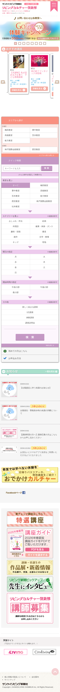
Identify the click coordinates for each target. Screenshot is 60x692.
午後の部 (44, 287)
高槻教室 (8, 135)
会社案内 (35, 677)
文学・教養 (44, 237)
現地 (44, 242)
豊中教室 (36, 130)
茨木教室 (36, 135)
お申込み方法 (14, 358)
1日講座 (30, 312)
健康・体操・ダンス (44, 226)
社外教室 (16, 206)
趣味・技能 (16, 231)
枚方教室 (8, 140)
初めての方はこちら (17, 351)
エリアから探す (15, 120)
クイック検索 (14, 160)
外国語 (16, 226)
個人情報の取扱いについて (15, 677)
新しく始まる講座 (30, 307)
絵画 (44, 221)
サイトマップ (9, 680)
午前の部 (16, 287)
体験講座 (30, 317)
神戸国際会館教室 (12, 149)
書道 (44, 231)
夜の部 (16, 292)
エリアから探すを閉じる (46, 155)
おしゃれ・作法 (15, 221)
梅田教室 (8, 130)
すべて (16, 185)
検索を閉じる (50, 345)
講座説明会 (30, 323)
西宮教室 (36, 149)
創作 (16, 237)
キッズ (16, 242)
